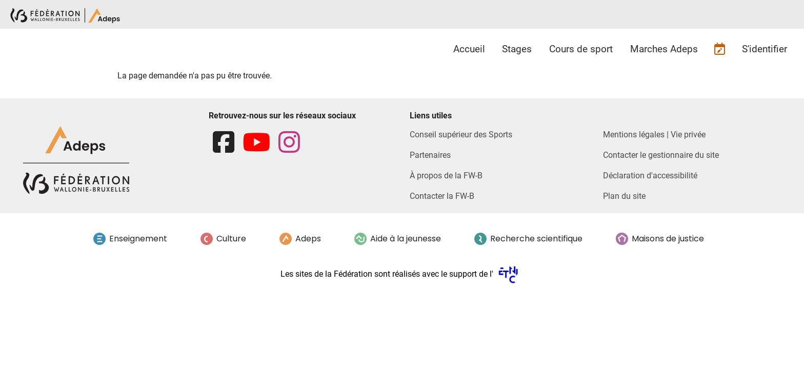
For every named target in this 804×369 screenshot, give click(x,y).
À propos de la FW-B (446, 175)
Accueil (469, 49)
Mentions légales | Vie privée (654, 134)
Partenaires (430, 155)
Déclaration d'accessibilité (650, 175)
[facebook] (223, 142)
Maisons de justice (668, 238)
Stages (517, 49)
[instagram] (289, 142)
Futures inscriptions (720, 49)
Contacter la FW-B (442, 196)
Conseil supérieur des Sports (461, 134)
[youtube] (256, 142)
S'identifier (764, 49)
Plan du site (624, 196)
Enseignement (138, 238)
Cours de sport (581, 49)
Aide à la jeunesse (405, 238)
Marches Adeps (664, 49)
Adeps (308, 238)
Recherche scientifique (536, 238)
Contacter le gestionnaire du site (661, 155)
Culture (231, 238)
